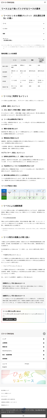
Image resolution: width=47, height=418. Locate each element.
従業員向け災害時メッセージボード (9, 402)
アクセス (27, 363)
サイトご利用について (6, 393)
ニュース (4, 363)
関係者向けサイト (5, 405)
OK (23, 415)
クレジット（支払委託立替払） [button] (8, 39)
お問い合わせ (9, 321)
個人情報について (5, 390)
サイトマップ (4, 396)
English (4, 367)
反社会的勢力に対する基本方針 (8, 399)
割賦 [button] (4, 33)
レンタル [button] (5, 28)
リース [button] (4, 23)
